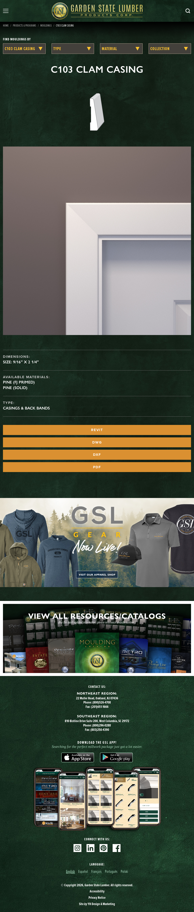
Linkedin (90, 848)
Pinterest (103, 848)
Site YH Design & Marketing (97, 903)
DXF (97, 454)
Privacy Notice (97, 897)
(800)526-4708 (101, 702)
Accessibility (97, 891)
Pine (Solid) (15, 387)
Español (83, 871)
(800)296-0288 (101, 725)
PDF (97, 467)
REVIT (97, 429)
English (70, 871)
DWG (97, 442)
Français (96, 871)
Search (188, 11)
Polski (124, 871)
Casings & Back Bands (26, 408)
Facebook (117, 848)
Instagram (77, 848)
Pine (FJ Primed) (19, 382)
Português (111, 871)
